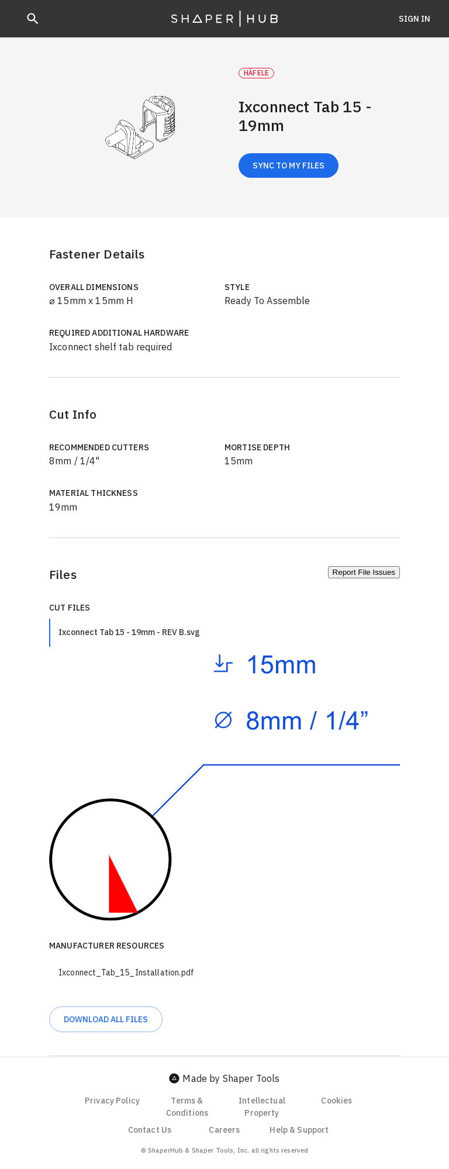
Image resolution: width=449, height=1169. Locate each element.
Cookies (336, 1100)
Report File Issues (364, 572)
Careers (224, 1130)
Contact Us (150, 1130)
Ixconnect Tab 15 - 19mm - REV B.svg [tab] (129, 632)
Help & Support (299, 1130)
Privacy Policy (112, 1100)
